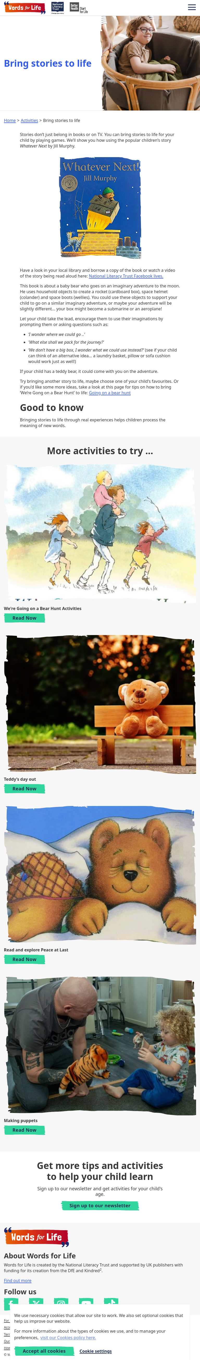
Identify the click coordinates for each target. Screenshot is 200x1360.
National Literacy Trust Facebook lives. (126, 276)
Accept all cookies (44, 1351)
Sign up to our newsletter (100, 1205)
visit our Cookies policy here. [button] (68, 1337)
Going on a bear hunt (110, 393)
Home (10, 120)
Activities (29, 120)
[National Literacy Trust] (57, 8)
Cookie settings (96, 1351)
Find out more (18, 1280)
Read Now (28, 617)
